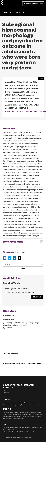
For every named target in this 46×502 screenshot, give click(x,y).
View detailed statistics (11, 353)
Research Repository (14, 13)
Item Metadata (13, 241)
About (5, 390)
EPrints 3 (5, 414)
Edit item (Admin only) (35, 363)
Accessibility (7, 392)
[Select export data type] (23, 264)
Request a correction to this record (14, 363)
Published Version (12, 283)
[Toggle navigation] (33, 3)
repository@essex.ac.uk (22, 405)
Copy (40, 78)
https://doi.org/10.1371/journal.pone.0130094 (25, 111)
